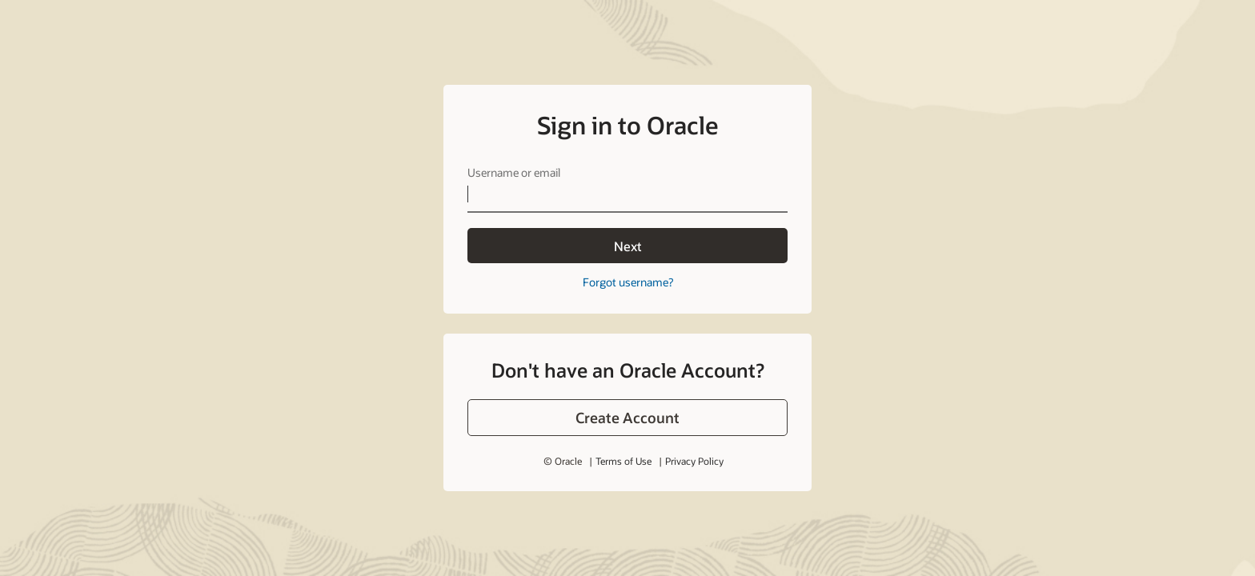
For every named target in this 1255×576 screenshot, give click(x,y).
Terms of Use (623, 460)
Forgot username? (628, 282)
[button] (627, 417)
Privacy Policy (694, 460)
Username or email (513, 172)
